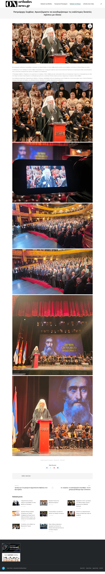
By (56, 462)
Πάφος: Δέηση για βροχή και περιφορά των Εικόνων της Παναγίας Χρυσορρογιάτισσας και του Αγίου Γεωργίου (56, 529)
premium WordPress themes (20, 570)
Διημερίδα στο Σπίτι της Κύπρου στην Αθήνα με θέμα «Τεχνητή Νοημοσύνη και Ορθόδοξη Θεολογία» (83, 506)
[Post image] (16, 505)
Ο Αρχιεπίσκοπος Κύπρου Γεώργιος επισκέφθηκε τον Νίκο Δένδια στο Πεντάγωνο (28, 505)
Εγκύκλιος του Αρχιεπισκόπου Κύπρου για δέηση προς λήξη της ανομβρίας (83, 515)
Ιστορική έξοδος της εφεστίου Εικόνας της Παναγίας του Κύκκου (56, 514)
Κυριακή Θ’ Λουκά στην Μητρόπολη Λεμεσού (54, 504)
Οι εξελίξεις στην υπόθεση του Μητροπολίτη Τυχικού (28, 527)
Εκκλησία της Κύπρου (18, 27)
